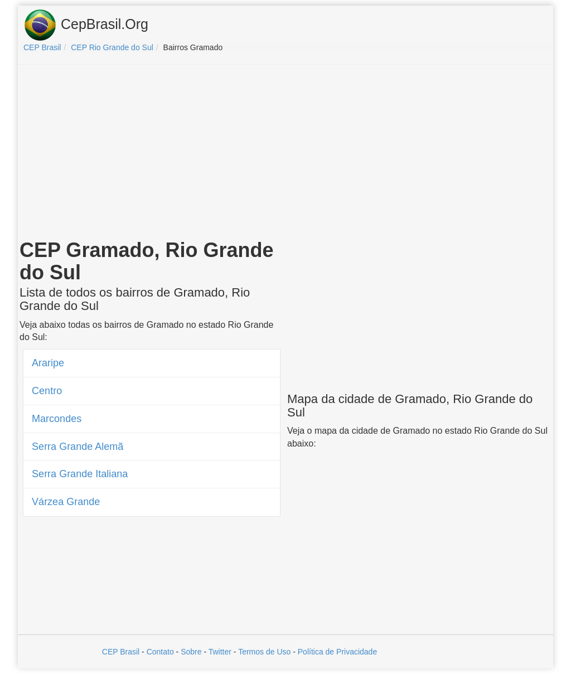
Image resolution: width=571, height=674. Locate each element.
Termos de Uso (264, 651)
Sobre (191, 651)
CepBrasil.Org (85, 25)
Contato (160, 651)
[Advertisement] (285, 154)
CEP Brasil (120, 651)
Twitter (220, 651)
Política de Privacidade (337, 651)
